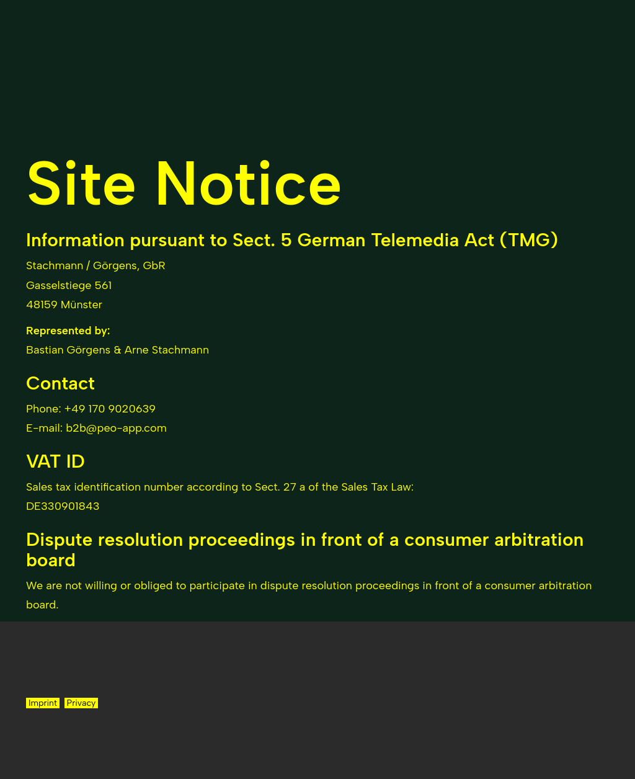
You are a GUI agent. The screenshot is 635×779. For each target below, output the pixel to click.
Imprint (43, 703)
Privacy (81, 703)
